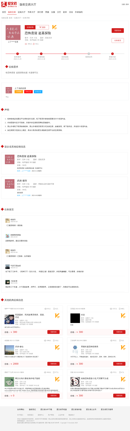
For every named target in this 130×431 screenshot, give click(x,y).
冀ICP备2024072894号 (52, 423)
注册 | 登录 (125, 4)
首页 (10, 18)
